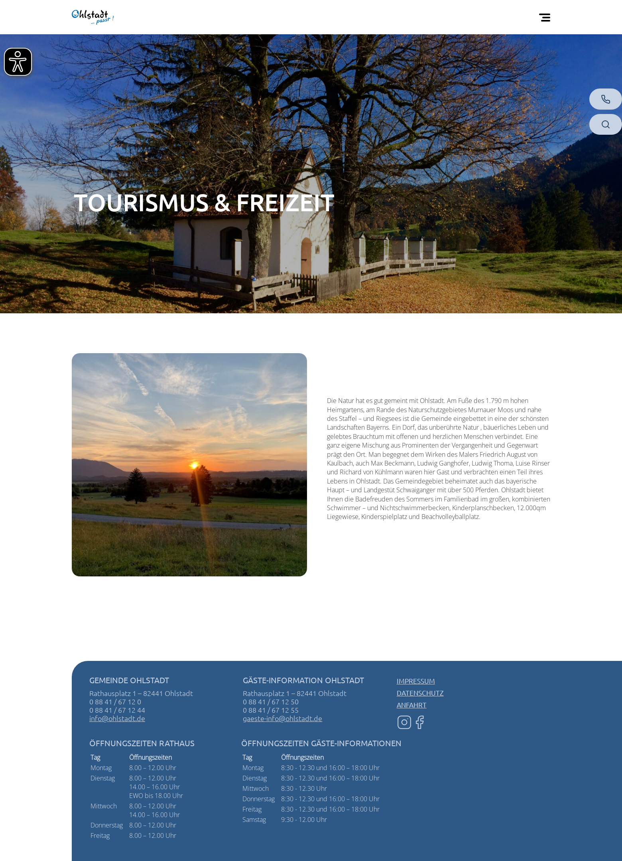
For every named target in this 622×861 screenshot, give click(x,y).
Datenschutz (420, 692)
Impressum (416, 680)
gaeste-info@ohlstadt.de (282, 718)
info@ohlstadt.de (117, 718)
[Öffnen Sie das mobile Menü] (546, 17)
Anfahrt (412, 704)
